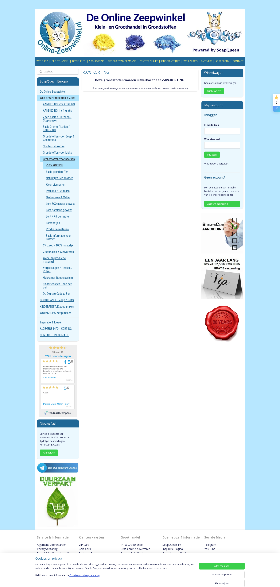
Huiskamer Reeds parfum (58, 278)
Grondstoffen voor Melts (57, 152)
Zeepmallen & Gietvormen (58, 252)
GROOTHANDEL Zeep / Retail (57, 300)
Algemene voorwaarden (51, 544)
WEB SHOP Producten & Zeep (57, 98)
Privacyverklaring (47, 549)
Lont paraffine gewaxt (59, 210)
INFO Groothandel (132, 544)
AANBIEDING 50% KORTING (59, 104)
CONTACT (238, 61)
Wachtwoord (212, 139)
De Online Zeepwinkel (52, 91)
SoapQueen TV (171, 544)
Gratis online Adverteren (135, 549)
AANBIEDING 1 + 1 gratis (57, 110)
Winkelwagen (214, 91)
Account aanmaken (217, 203)
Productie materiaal (57, 229)
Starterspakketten (53, 146)
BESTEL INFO (79, 61)
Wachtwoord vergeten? (216, 163)
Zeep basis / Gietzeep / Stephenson (57, 118)
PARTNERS (206, 61)
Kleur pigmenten (55, 184)
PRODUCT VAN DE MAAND (122, 61)
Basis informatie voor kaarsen (58, 237)
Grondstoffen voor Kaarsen (59, 159)
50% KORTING (96, 61)
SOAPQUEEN (222, 61)
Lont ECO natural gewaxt (60, 204)
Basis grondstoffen (57, 172)
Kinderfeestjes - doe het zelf (57, 285)
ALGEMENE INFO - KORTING (56, 328)
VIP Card (84, 544)
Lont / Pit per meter (58, 216)
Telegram (210, 544)
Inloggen (212, 154)
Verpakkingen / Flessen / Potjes (57, 269)
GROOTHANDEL (60, 61)
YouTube (209, 549)
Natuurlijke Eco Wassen (59, 178)
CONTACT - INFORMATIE (54, 335)
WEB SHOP (42, 61)
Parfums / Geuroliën (58, 191)
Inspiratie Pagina (172, 549)
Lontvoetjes (53, 223)
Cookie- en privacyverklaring (84, 579)
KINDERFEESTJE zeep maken (57, 306)
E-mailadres (211, 125)
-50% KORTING (54, 165)
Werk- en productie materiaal (54, 259)
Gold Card (85, 549)
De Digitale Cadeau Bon (56, 293)
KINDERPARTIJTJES (170, 61)
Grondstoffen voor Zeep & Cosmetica (58, 138)
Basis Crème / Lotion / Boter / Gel (56, 128)
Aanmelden (49, 452)
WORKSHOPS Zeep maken (55, 313)
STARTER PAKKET (149, 61)
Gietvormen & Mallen (58, 197)
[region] (114, 574)
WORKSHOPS (190, 61)
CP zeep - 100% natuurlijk (58, 245)
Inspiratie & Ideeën (51, 322)
